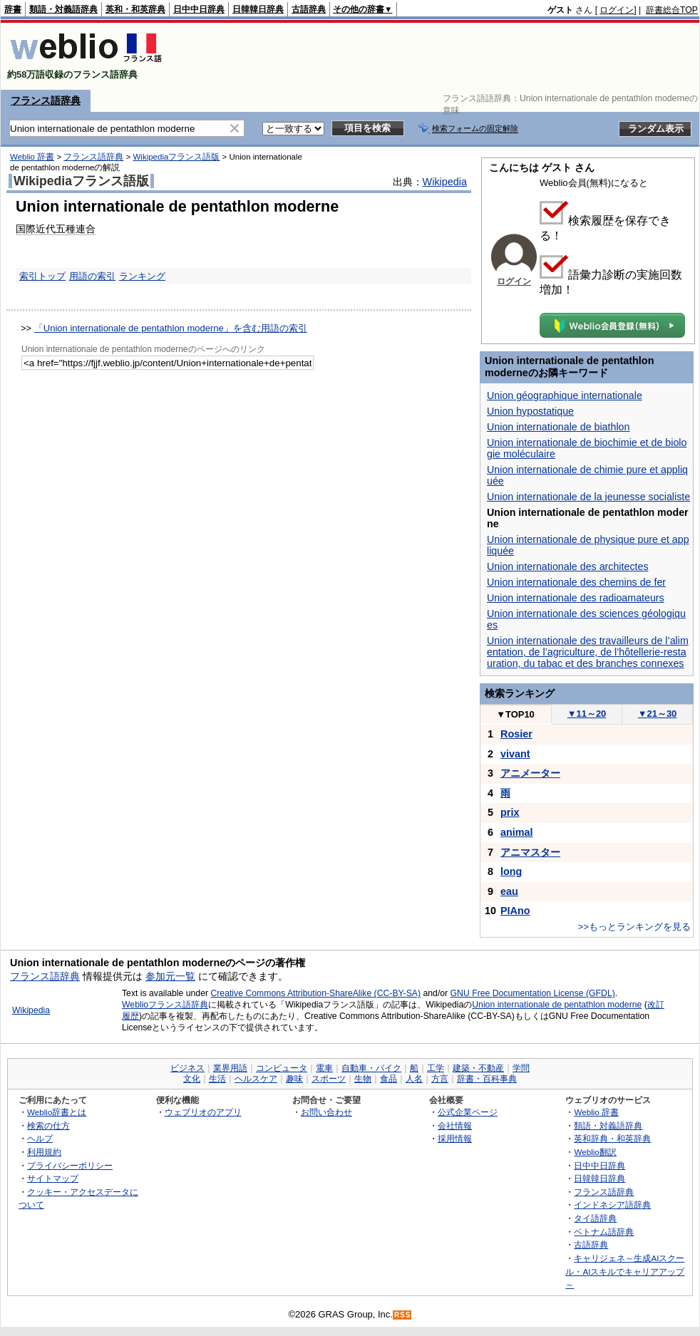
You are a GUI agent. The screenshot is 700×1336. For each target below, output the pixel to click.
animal (516, 832)
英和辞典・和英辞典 (612, 1138)
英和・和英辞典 (135, 9)
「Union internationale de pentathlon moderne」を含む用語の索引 (170, 328)
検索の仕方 (48, 1125)
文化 (191, 1079)
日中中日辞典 (199, 9)
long (511, 871)
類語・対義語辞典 (63, 9)
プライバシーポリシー (70, 1165)
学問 (521, 1068)
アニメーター (530, 773)
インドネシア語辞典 (612, 1204)
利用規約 (44, 1151)
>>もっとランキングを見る (634, 926)
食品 (388, 1079)
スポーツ (329, 1079)
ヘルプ (40, 1138)
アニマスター (530, 852)
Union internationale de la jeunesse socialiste (588, 496)
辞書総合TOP (672, 10)
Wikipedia (445, 181)
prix (509, 812)
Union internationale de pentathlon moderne (557, 1005)
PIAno (515, 910)
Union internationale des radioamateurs (575, 598)
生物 (362, 1079)
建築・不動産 (478, 1068)
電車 (324, 1068)
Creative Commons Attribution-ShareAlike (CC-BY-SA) (315, 993)
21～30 (657, 713)
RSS (402, 1315)
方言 (439, 1079)
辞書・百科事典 (487, 1079)
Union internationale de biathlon (558, 427)
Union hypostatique (530, 411)
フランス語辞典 (46, 100)
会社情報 (455, 1125)
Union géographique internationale (564, 395)
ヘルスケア (256, 1079)
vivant (515, 754)
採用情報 (455, 1138)
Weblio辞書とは (56, 1112)
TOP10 (515, 714)
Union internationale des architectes (568, 566)
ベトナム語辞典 (604, 1231)
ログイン (616, 10)
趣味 (294, 1079)
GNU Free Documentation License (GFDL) (533, 993)
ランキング (142, 276)
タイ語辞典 (595, 1218)
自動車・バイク (371, 1068)
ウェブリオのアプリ (203, 1112)
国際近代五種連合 (56, 228)
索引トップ (42, 276)
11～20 (587, 713)
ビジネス (187, 1068)
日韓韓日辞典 (258, 9)
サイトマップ (52, 1178)
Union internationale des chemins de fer (576, 582)
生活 (217, 1079)
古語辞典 (309, 9)
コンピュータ (281, 1068)
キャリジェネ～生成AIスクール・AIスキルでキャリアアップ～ (624, 1271)
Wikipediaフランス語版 (176, 156)
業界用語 (230, 1068)
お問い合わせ (326, 1112)
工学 (435, 1068)
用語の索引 (92, 276)
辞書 (12, 9)
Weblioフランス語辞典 (165, 1005)
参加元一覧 (170, 976)
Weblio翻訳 (595, 1151)
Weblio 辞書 (32, 156)
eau (509, 891)
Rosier (516, 734)
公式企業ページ (468, 1112)
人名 (414, 1079)
